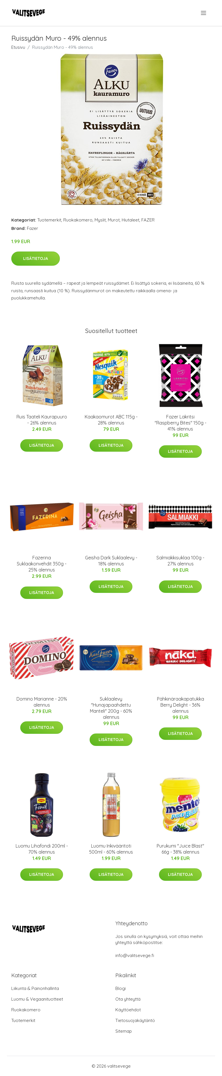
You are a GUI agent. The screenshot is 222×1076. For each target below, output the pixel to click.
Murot (114, 220)
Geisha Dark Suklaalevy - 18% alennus (111, 561)
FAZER (148, 220)
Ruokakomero (77, 220)
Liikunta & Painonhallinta (35, 988)
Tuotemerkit (49, 220)
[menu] (204, 13)
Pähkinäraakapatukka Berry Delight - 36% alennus (180, 705)
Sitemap (123, 1031)
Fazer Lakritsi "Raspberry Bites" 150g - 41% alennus (180, 423)
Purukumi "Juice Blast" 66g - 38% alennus (180, 849)
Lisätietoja (35, 258)
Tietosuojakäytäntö (135, 1020)
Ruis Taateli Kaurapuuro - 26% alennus (41, 420)
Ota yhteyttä (127, 999)
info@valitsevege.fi (134, 955)
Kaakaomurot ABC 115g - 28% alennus (111, 420)
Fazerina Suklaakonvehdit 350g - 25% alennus (41, 564)
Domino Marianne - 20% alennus (41, 702)
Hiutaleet (130, 220)
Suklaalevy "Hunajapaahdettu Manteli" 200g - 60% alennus (111, 708)
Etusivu (18, 47)
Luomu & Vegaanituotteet (37, 999)
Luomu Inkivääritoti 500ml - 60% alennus (111, 849)
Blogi (120, 988)
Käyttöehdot (128, 1009)
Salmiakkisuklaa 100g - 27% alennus (180, 561)
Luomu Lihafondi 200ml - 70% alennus (42, 849)
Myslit (100, 220)
